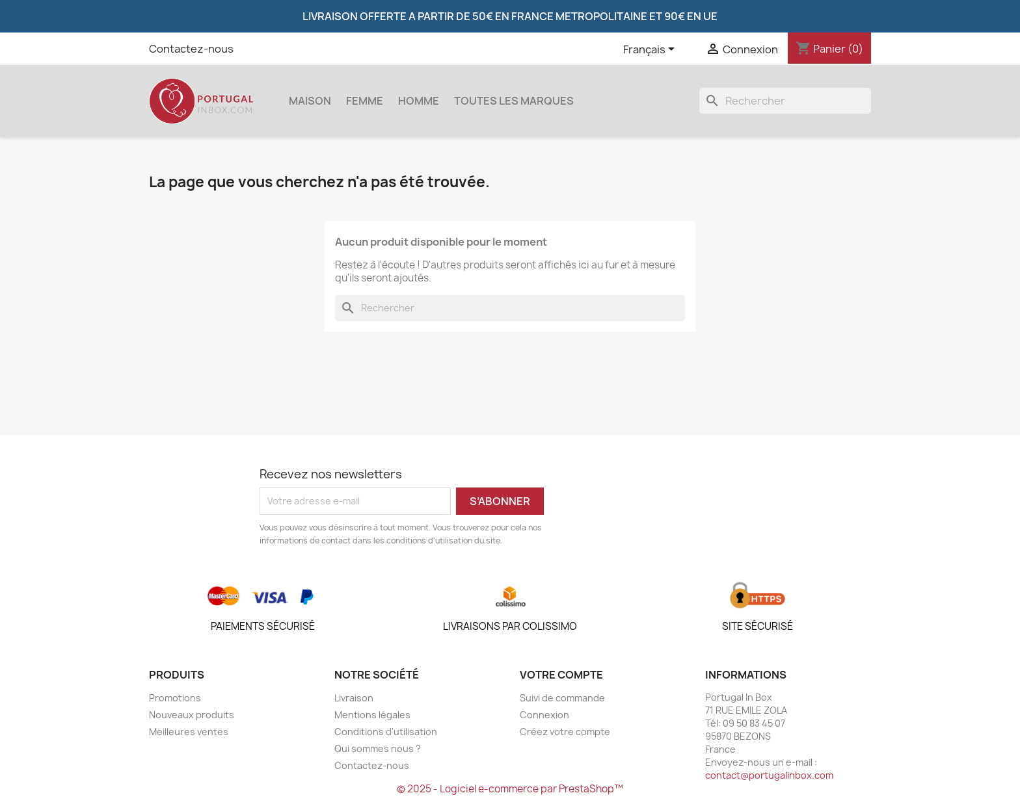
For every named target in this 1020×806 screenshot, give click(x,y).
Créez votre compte (565, 731)
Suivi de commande (562, 698)
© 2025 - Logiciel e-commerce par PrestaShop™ (510, 789)
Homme (418, 101)
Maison (310, 101)
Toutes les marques (514, 101)
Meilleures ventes (188, 731)
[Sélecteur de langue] (651, 50)
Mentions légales (372, 714)
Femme (364, 101)
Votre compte (561, 675)
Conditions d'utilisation (385, 731)
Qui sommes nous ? (377, 748)
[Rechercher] (785, 101)
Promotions (175, 698)
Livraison (353, 698)
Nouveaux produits (191, 714)
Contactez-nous (191, 49)
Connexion (544, 714)
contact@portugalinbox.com (769, 775)
